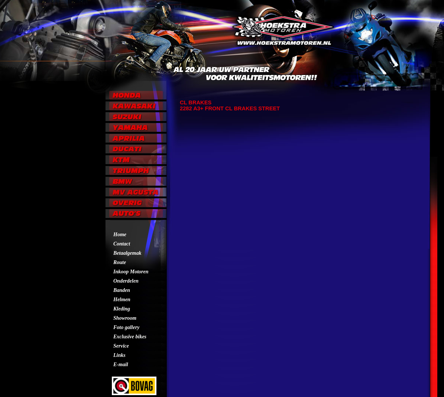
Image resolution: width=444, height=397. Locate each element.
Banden (121, 290)
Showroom (124, 318)
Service (121, 346)
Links (119, 355)
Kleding (121, 309)
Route (119, 262)
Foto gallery (126, 327)
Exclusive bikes (129, 336)
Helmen (121, 299)
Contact (121, 244)
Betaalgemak (127, 253)
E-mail (120, 364)
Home (119, 234)
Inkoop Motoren (131, 271)
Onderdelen (126, 281)
